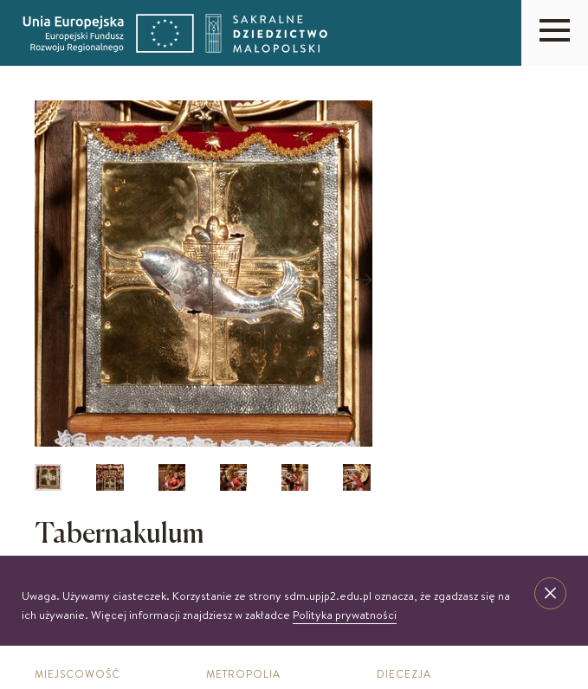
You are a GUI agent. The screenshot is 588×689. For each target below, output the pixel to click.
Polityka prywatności (345, 614)
